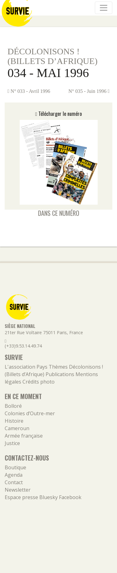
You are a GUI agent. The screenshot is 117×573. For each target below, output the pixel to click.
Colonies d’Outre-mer (30, 413)
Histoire (14, 420)
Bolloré (13, 405)
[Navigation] (103, 8)
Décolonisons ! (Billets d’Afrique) (52, 56)
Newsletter (18, 489)
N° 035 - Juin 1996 (89, 91)
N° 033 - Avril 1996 (28, 91)
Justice (12, 443)
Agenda (13, 474)
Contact (14, 482)
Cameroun (17, 428)
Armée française (24, 435)
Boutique (15, 467)
